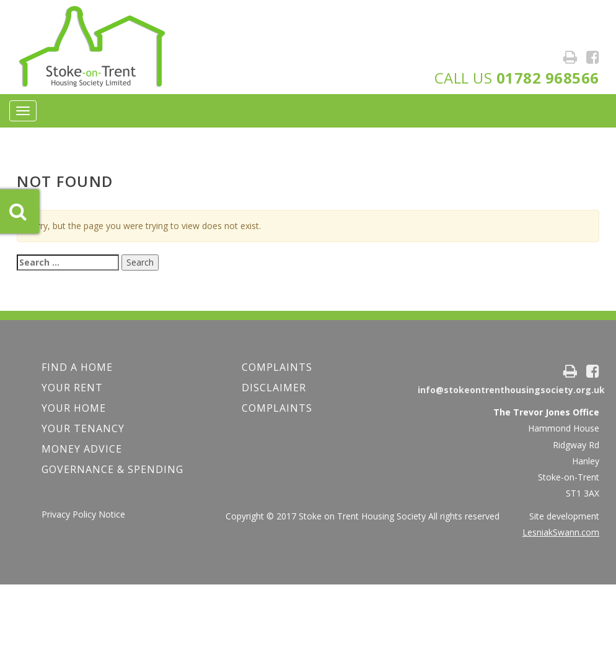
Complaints (277, 408)
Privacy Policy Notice (83, 514)
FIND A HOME (77, 367)
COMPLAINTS (277, 367)
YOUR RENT (72, 387)
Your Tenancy (83, 428)
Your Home (74, 408)
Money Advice (82, 449)
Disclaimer (274, 387)
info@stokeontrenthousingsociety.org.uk (511, 390)
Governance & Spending (112, 469)
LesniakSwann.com (560, 532)
